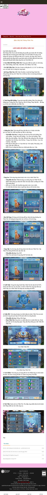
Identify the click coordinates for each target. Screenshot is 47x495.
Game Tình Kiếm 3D (23, 471)
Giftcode (6, 494)
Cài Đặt (19, 473)
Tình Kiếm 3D (24, 12)
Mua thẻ (17, 494)
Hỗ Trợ (14, 473)
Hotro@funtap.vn (24, 476)
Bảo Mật (32, 473)
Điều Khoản (25, 473)
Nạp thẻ (29, 494)
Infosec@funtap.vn (27, 478)
